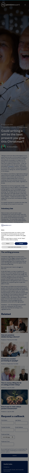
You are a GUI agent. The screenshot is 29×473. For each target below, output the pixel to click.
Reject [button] (7, 243)
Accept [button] (21, 243)
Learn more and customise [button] (14, 247)
